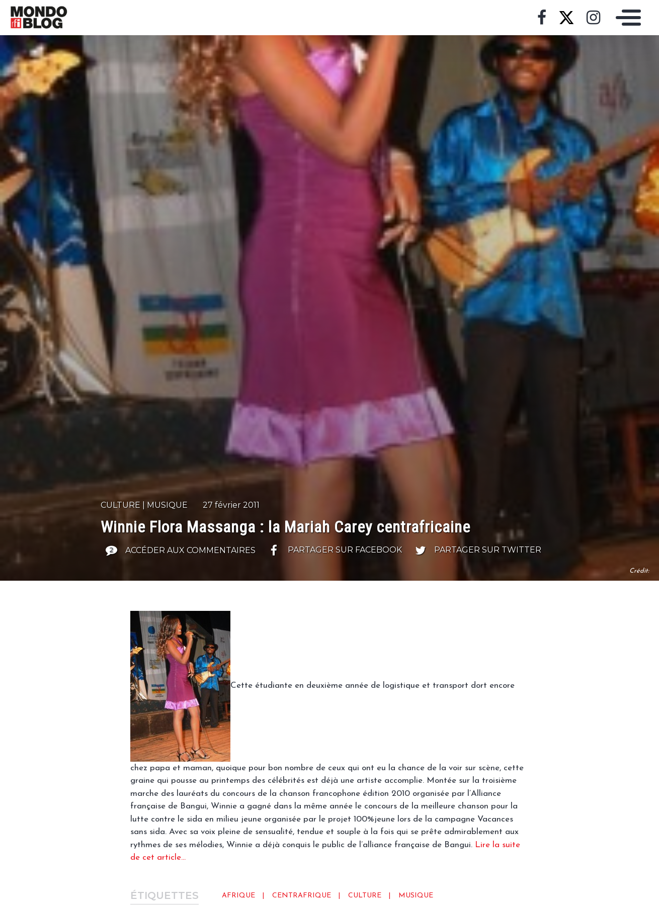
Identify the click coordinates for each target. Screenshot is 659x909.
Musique (167, 505)
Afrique (238, 895)
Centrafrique (301, 895)
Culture (120, 505)
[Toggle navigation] (626, 17)
